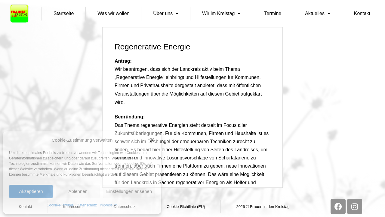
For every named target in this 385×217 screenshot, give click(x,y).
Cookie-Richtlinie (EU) (186, 206)
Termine (272, 13)
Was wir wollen (113, 13)
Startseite (64, 13)
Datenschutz (87, 205)
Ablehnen (77, 191)
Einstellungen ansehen (129, 191)
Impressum (109, 205)
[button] (152, 140)
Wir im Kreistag (221, 13)
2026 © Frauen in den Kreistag (262, 206)
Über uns (165, 13)
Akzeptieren (31, 191)
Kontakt (362, 13)
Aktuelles (317, 13)
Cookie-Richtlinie (60, 205)
